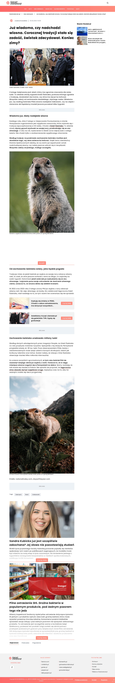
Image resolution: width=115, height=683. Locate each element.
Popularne (37, 643)
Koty (30, 9)
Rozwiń (42, 263)
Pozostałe (70, 9)
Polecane (25, 643)
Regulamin (104, 680)
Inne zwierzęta (38, 9)
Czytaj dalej (66, 303)
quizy (77, 9)
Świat (27, 494)
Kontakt (94, 680)
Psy (25, 9)
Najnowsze (14, 643)
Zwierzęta (18, 494)
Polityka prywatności (81, 680)
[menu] (12, 667)
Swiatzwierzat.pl (14, 14)
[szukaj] (108, 3)
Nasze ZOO (49, 9)
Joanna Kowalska (21, 21)
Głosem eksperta (59, 9)
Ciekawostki (35, 494)
